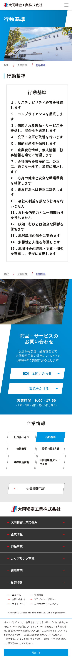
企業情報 (22, 65)
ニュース (16, 595)
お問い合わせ (18, 599)
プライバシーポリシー (45, 599)
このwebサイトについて (46, 603)
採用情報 (38, 595)
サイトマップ (18, 603)
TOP (6, 65)
